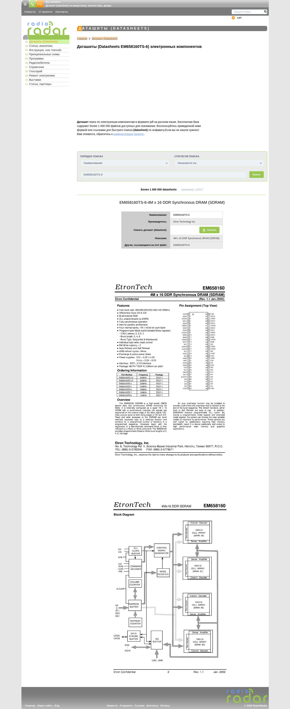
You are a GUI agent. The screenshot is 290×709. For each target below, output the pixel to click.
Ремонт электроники (42, 75)
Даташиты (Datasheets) (43, 41)
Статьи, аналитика (41, 45)
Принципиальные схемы (44, 54)
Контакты (61, 11)
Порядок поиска (91, 156)
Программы (36, 58)
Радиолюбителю (39, 62)
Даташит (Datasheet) (105, 38)
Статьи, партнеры (40, 84)
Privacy (165, 705)
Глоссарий (35, 71)
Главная (82, 38)
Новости (30, 11)
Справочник (36, 67)
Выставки (35, 79)
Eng (57, 705)
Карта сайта (45, 705)
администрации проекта (128, 134)
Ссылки (139, 705)
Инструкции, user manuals (45, 50)
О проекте (45, 11)
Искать (256, 174)
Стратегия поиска (186, 156)
